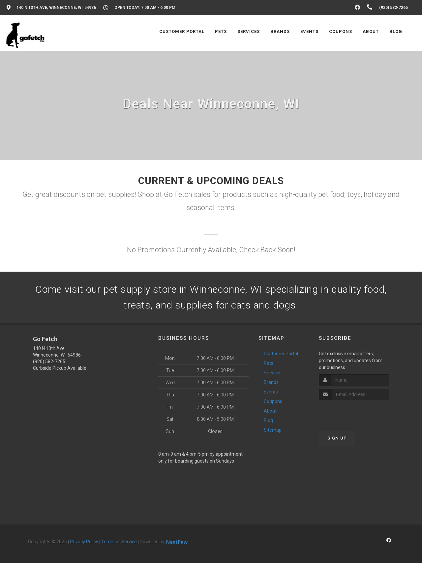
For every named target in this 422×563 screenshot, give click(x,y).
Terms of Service (119, 541)
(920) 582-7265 (49, 361)
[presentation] (354, 412)
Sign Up (337, 438)
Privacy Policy (84, 541)
